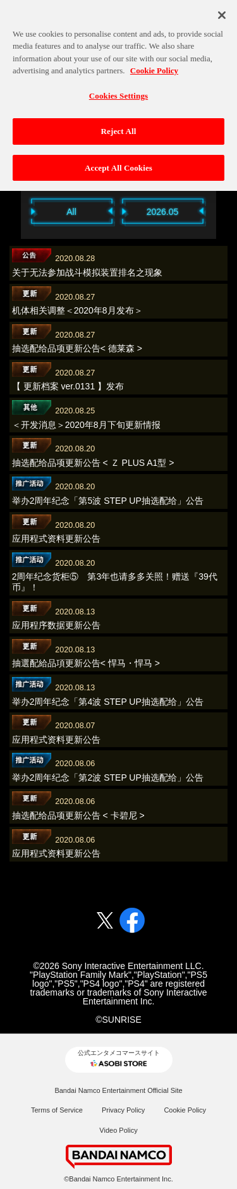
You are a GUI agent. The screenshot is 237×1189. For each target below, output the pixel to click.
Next (223, 211)
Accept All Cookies (118, 161)
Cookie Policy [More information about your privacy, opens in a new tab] (154, 64)
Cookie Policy (185, 1110)
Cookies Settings (118, 89)
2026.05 (163, 212)
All (71, 212)
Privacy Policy (123, 1110)
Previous (15, 211)
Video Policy (118, 1130)
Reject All (119, 125)
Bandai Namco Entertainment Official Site (118, 1090)
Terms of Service (57, 1110)
